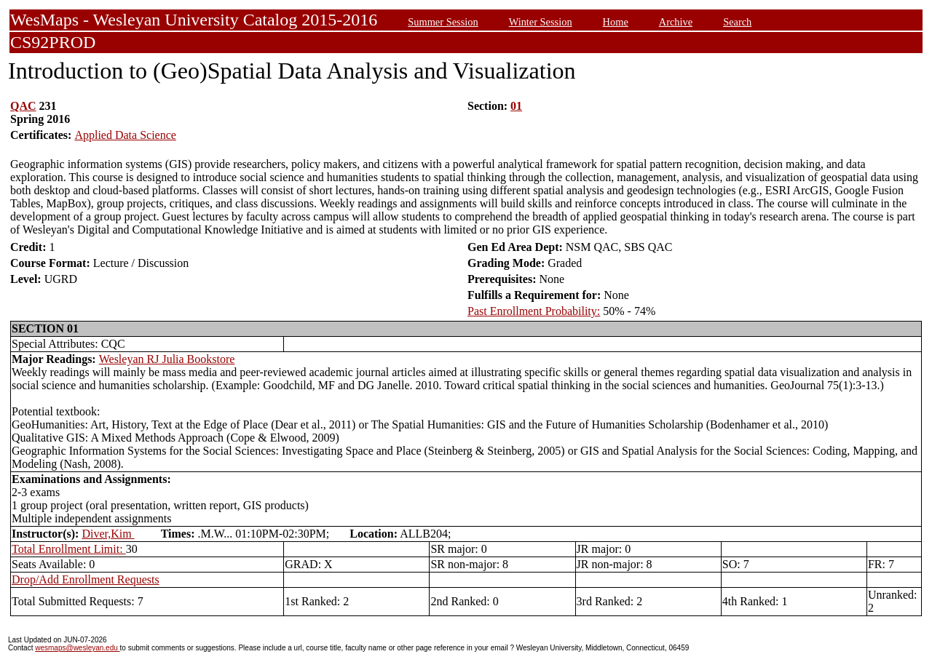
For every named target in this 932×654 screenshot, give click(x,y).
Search (737, 22)
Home (615, 22)
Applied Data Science (125, 135)
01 (516, 106)
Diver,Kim (108, 533)
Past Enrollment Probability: (533, 311)
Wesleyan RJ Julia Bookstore (167, 359)
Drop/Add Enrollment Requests (85, 579)
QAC (23, 106)
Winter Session (540, 22)
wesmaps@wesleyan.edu (77, 648)
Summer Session (443, 22)
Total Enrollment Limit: (69, 549)
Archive (675, 22)
